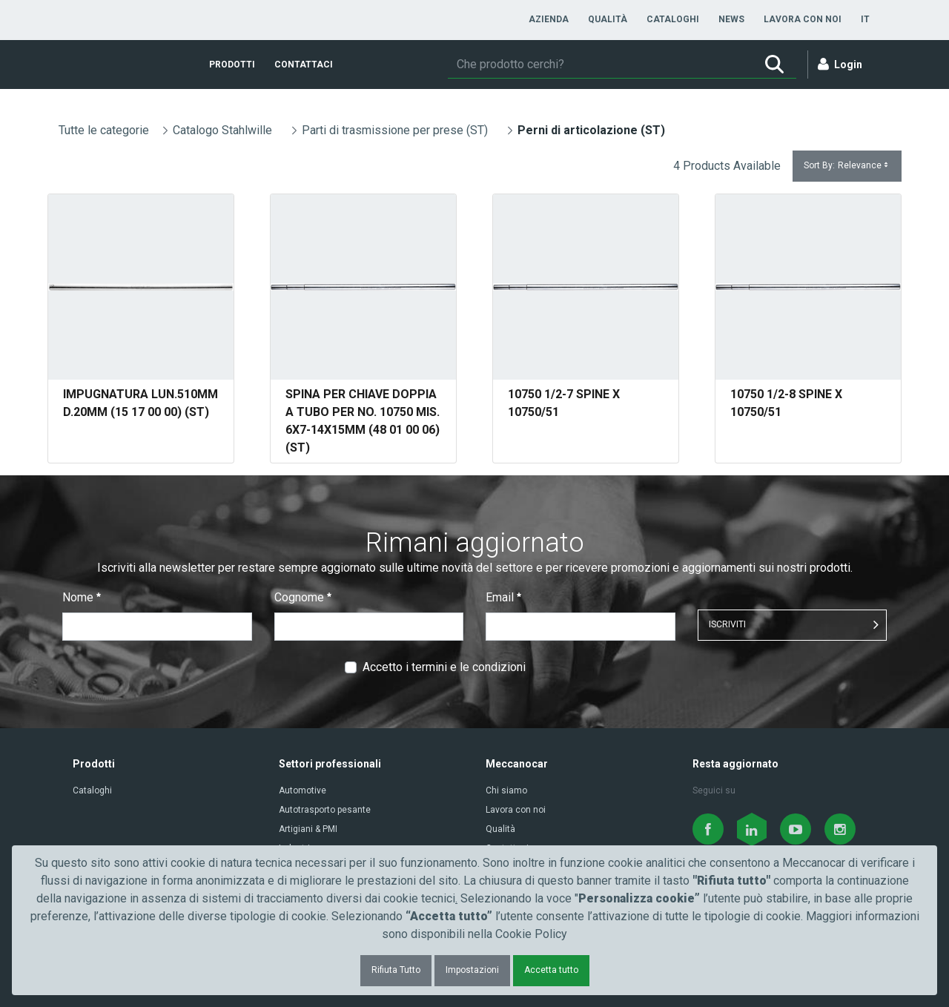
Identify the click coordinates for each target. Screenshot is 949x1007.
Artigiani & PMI (308, 829)
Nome (81, 597)
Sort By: (847, 165)
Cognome (302, 597)
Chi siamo (506, 790)
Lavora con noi (516, 810)
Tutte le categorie (104, 130)
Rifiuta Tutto (395, 970)
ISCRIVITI (727, 624)
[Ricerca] (600, 64)
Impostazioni (472, 970)
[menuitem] (548, 19)
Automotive (302, 790)
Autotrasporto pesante (325, 810)
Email (503, 597)
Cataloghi (92, 790)
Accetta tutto (551, 970)
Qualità (500, 829)
